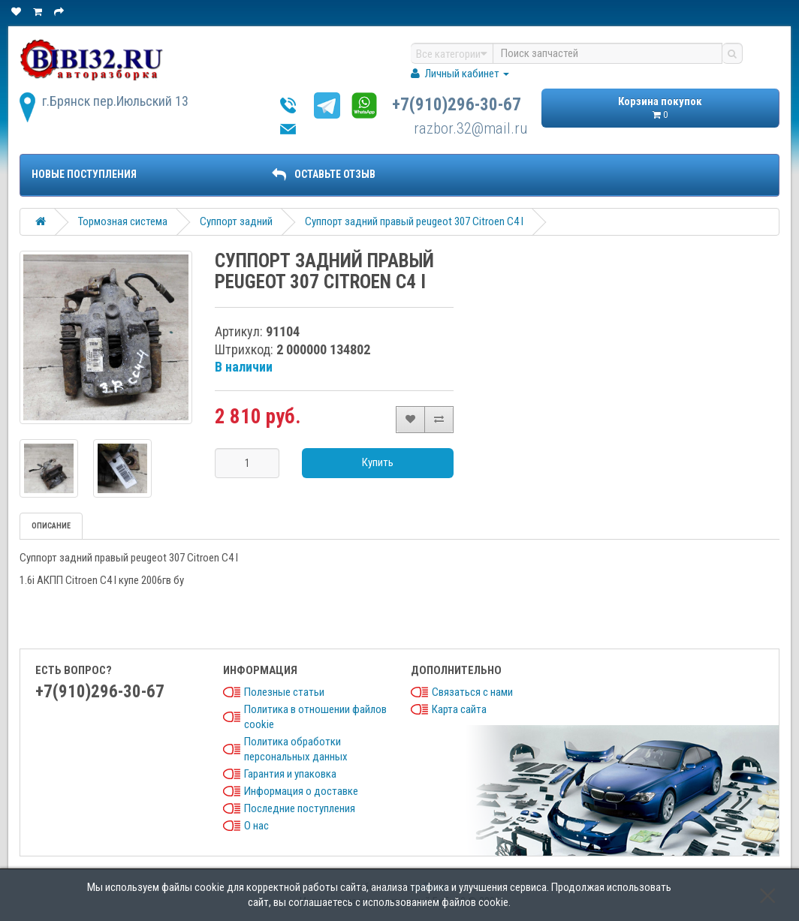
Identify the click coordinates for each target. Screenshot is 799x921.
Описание (51, 526)
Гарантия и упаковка (290, 774)
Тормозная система (122, 221)
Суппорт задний (236, 221)
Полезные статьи (284, 692)
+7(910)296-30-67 (456, 105)
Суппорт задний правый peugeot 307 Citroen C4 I (414, 221)
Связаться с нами (472, 692)
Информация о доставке (301, 791)
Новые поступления (84, 174)
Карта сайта (459, 709)
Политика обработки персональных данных (296, 749)
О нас (256, 825)
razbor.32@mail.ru (471, 128)
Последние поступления (299, 808)
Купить (377, 462)
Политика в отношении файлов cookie (315, 717)
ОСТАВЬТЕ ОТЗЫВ (323, 174)
